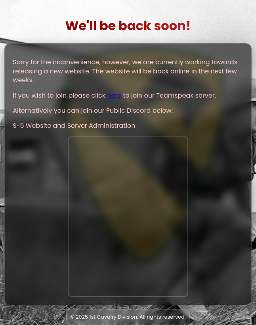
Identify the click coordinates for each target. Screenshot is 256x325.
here (114, 95)
